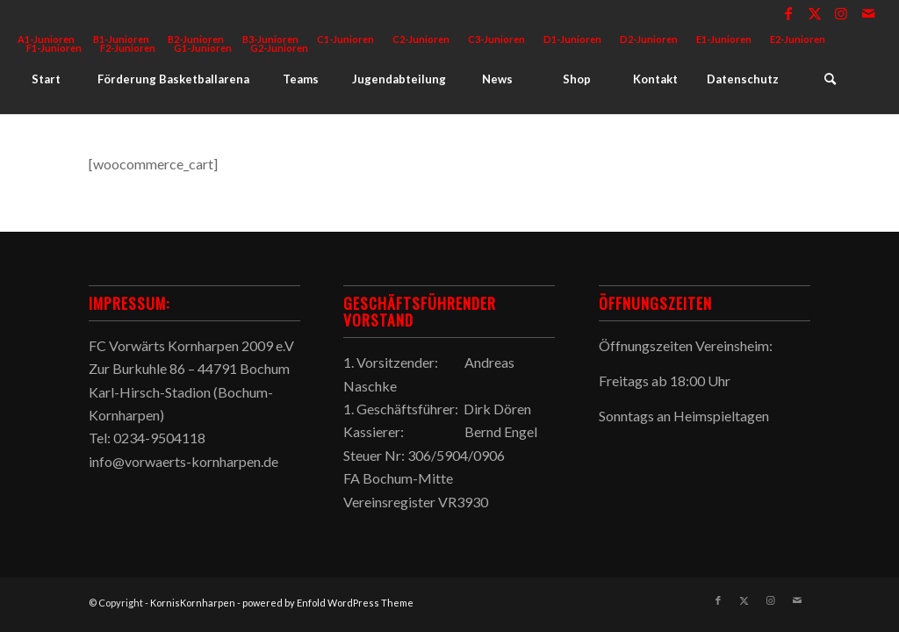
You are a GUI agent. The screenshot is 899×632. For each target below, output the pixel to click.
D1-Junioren (572, 39)
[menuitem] (346, 39)
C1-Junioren (345, 39)
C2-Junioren (421, 39)
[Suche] (829, 79)
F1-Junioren (54, 48)
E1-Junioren (724, 39)
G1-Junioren (203, 48)
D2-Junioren (649, 39)
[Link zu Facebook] (789, 13)
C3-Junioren (496, 39)
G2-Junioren (279, 48)
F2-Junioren (127, 48)
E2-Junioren (797, 39)
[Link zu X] (815, 13)
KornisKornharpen (192, 602)
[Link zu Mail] (868, 13)
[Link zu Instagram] (841, 13)
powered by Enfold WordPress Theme (328, 602)
